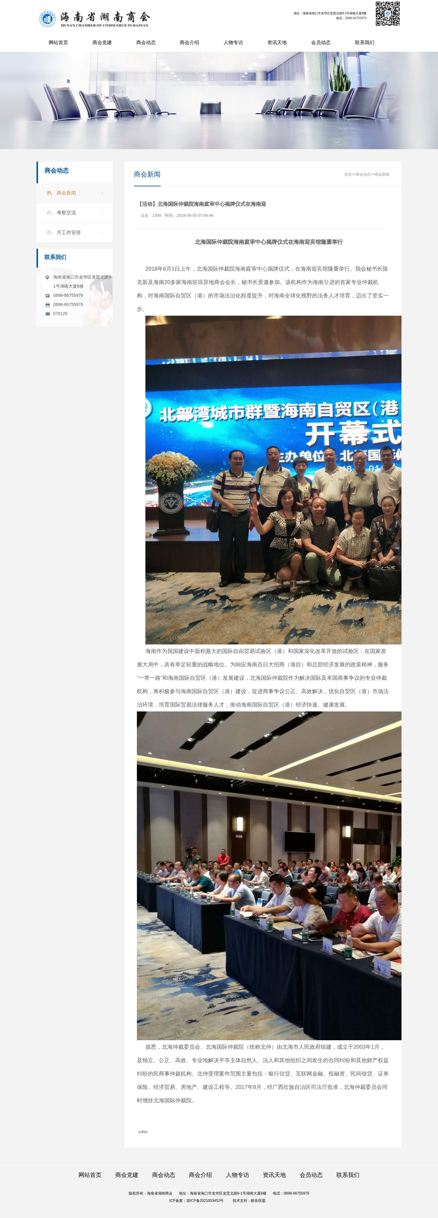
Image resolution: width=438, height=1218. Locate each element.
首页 (348, 175)
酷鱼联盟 (258, 1201)
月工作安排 (66, 232)
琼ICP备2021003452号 (205, 1201)
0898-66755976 (356, 18)
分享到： (144, 1132)
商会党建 (102, 42)
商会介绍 (189, 42)
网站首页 (58, 42)
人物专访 (233, 42)
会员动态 (321, 42)
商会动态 (146, 42)
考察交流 (64, 212)
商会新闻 (64, 192)
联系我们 (364, 42)
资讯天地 (277, 42)
